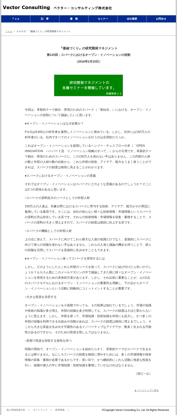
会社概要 (132, 18)
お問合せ (161, 18)
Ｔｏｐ (16, 18)
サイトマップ (40, 410)
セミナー (103, 18)
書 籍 (74, 18)
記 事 (45, 18)
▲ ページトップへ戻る (146, 390)
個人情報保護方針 (15, 410)
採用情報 (60, 410)
